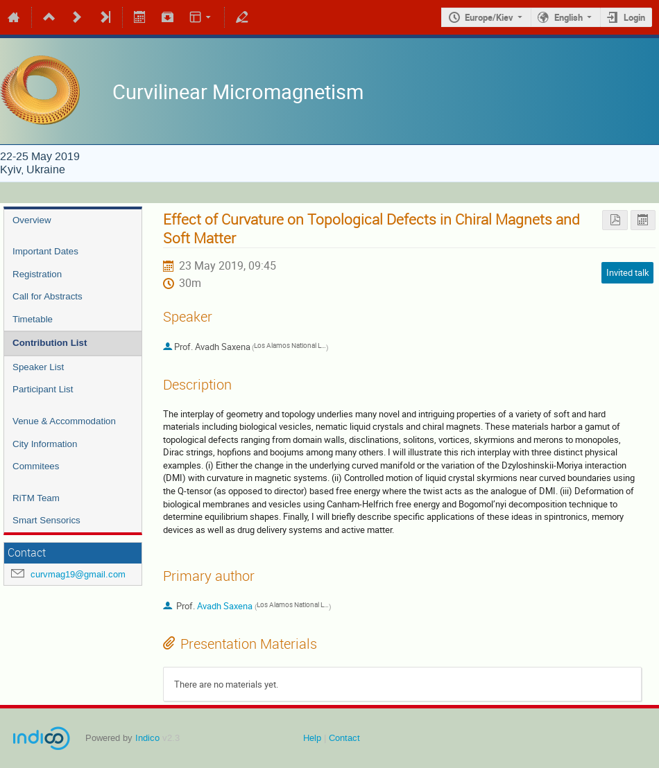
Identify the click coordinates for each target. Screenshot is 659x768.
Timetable (32, 319)
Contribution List (49, 343)
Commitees (35, 466)
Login (634, 17)
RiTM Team (36, 498)
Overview (31, 220)
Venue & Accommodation (64, 421)
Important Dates (45, 251)
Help (312, 738)
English (568, 17)
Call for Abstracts (47, 296)
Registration (37, 274)
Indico (147, 738)
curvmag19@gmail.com (78, 574)
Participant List (42, 389)
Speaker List (38, 367)
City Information (44, 444)
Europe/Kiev (489, 17)
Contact (344, 738)
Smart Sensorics (46, 520)
